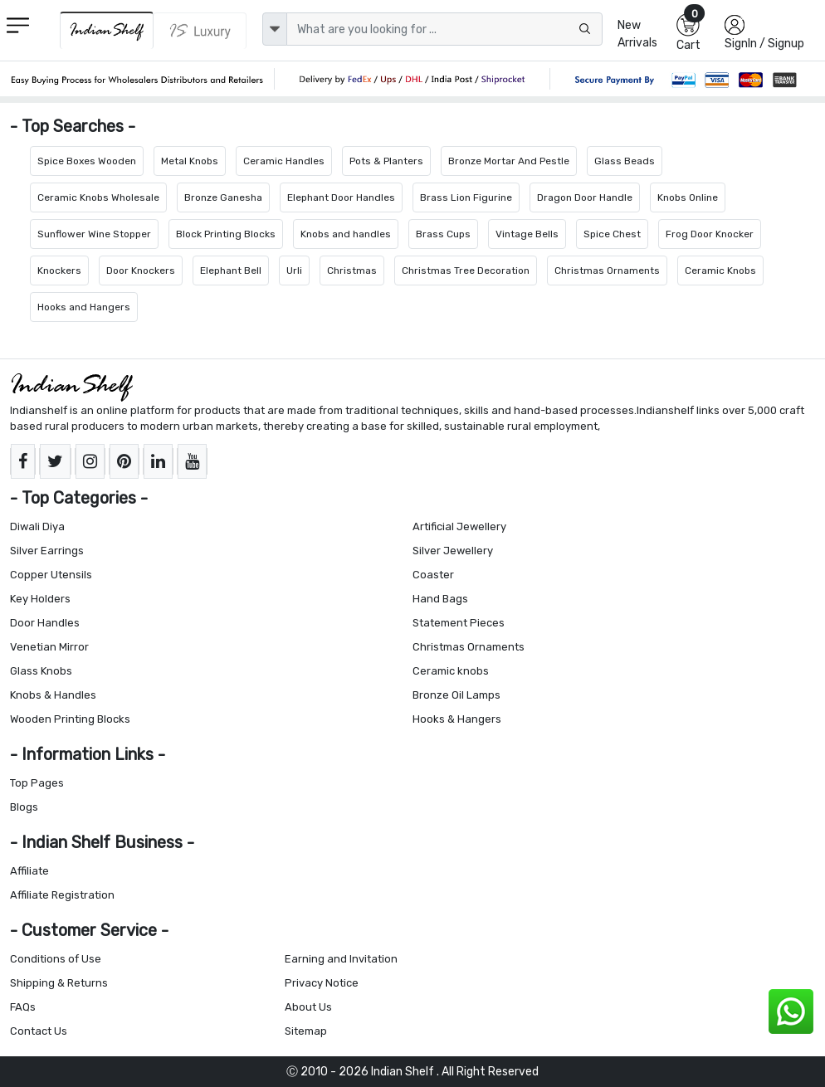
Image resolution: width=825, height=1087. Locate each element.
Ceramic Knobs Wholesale (98, 197)
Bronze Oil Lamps (456, 695)
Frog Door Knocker (710, 234)
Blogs (24, 807)
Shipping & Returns (59, 983)
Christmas (352, 270)
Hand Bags (440, 598)
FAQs (23, 1007)
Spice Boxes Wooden (86, 161)
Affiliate (29, 871)
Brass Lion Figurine (466, 197)
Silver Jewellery (452, 550)
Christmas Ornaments (607, 270)
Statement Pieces (458, 623)
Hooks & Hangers (456, 719)
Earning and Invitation (341, 959)
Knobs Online (687, 197)
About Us (308, 1007)
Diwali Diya (37, 526)
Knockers (59, 270)
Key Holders (40, 598)
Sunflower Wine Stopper (94, 234)
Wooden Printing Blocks (70, 719)
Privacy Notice (322, 983)
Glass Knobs (41, 671)
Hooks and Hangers (83, 307)
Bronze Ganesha (223, 197)
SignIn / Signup (764, 44)
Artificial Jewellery (459, 526)
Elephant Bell (230, 270)
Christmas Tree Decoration (466, 270)
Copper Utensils (51, 574)
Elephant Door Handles (341, 197)
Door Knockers (140, 270)
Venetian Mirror (49, 647)
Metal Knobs (189, 161)
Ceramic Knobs (720, 270)
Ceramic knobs (450, 671)
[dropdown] (274, 29)
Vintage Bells (527, 234)
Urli (294, 270)
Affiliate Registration (62, 895)
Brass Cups (443, 234)
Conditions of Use (55, 959)
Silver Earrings (47, 550)
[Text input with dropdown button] (444, 29)
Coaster (433, 574)
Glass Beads (624, 161)
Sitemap (306, 1031)
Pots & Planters (386, 161)
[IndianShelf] (107, 30)
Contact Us (38, 1031)
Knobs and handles (345, 234)
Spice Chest (612, 234)
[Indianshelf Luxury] (200, 30)
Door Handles (45, 623)
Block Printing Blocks (226, 234)
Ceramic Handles (284, 161)
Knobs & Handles (53, 695)
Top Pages (37, 783)
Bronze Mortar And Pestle (508, 161)
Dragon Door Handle (584, 197)
